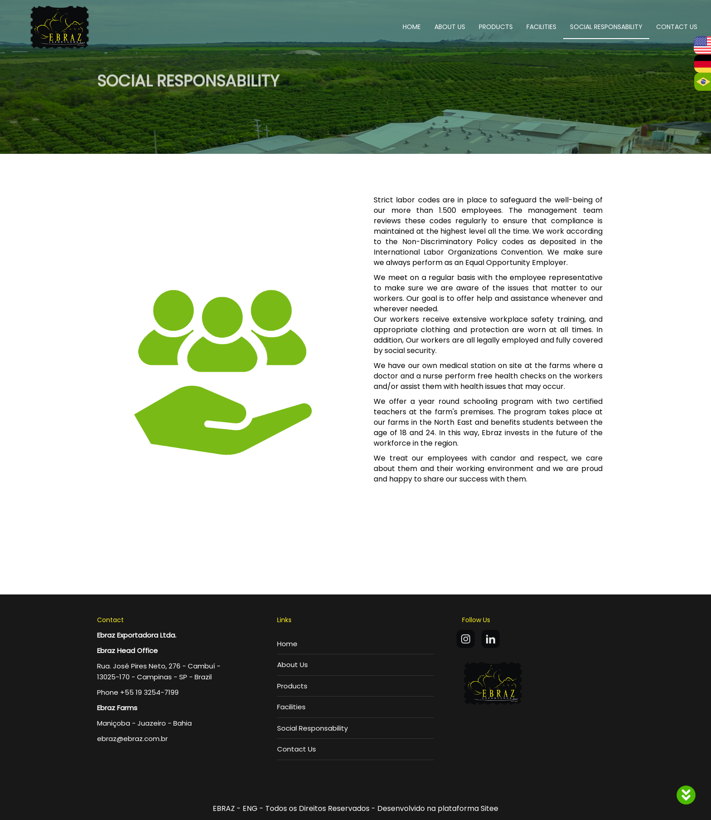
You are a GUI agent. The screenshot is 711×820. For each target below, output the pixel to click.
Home (287, 643)
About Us (292, 664)
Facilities (291, 707)
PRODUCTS (496, 26)
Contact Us (296, 749)
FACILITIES (541, 26)
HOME (412, 26)
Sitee (489, 808)
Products (292, 686)
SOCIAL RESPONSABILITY (606, 26)
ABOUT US (449, 26)
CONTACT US (676, 26)
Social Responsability (312, 728)
